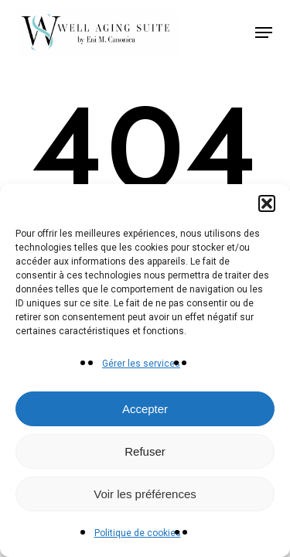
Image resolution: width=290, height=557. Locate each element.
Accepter (145, 408)
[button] (267, 203)
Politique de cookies (137, 533)
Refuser (145, 451)
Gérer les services (141, 363)
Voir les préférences (145, 494)
